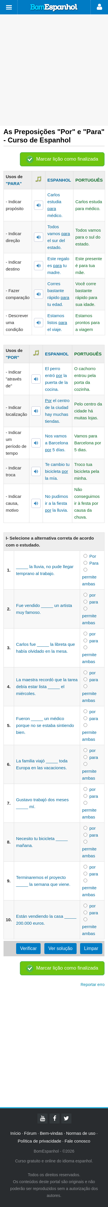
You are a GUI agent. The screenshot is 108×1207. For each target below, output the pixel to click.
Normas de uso (80, 1133)
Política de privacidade (39, 1141)
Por (92, 556)
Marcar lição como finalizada (67, 159)
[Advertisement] (54, 70)
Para (93, 563)
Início (15, 1133)
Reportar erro (93, 984)
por (92, 595)
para (93, 601)
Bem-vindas (51, 1133)
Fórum (30, 1133)
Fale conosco (77, 1141)
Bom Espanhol (54, 7)
